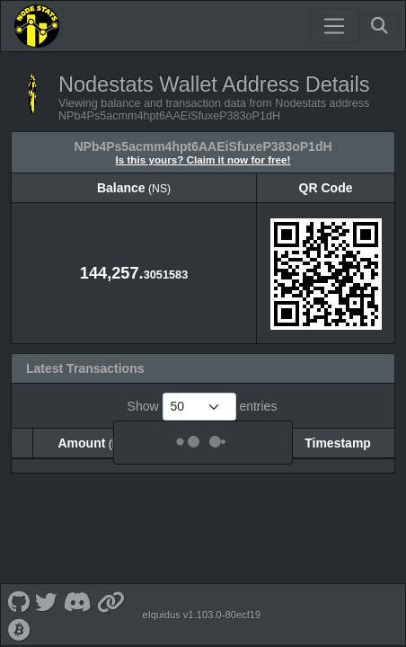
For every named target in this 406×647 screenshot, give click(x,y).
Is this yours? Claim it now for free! (203, 159)
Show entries (203, 407)
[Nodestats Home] (37, 26)
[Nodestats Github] (18, 592)
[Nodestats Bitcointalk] (18, 620)
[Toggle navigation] (334, 26)
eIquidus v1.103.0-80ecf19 (201, 605)
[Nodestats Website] (111, 592)
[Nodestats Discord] (77, 592)
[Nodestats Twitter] (46, 592)
